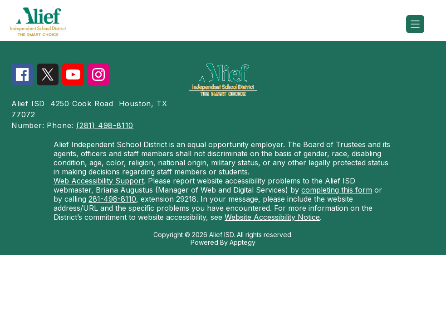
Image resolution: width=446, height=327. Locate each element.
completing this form (336, 189)
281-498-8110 (112, 198)
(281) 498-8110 (104, 125)
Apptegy (242, 242)
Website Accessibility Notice (272, 217)
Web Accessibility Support (99, 180)
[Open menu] (415, 24)
